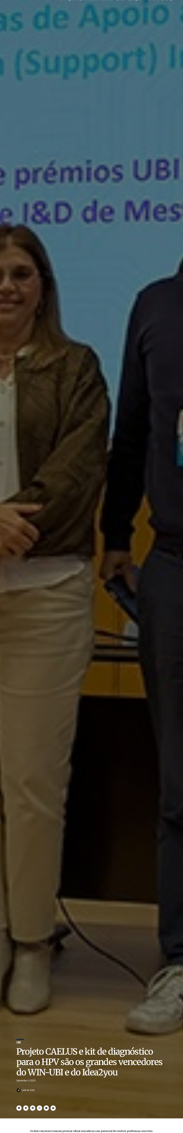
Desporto (81, 7)
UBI (61, 7)
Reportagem (133, 7)
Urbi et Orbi (28, 1100)
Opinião (120, 7)
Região (69, 7)
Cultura (93, 7)
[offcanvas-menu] (147, 7)
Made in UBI (106, 7)
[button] (19, 1118)
